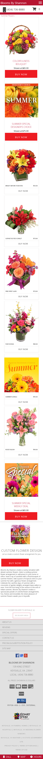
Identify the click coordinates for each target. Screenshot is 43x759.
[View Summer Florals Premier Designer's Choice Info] (21, 375)
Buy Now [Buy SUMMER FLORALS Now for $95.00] (23, 402)
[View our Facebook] (17, 656)
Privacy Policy (11, 746)
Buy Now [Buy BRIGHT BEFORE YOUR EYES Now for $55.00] (23, 191)
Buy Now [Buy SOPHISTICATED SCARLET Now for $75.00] (23, 243)
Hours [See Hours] (36, 756)
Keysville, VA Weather (11, 738)
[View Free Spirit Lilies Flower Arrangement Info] (21, 269)
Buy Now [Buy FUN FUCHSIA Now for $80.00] (23, 349)
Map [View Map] (21, 756)
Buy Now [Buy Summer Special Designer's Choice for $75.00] (21, 137)
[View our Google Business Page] (21, 656)
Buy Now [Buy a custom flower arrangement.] (15, 563)
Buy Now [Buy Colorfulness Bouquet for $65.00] (21, 74)
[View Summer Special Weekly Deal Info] (21, 480)
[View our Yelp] (26, 656)
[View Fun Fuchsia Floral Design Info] (21, 322)
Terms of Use (22, 750)
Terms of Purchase (28, 746)
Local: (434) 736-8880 (21, 674)
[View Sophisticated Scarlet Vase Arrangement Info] (21, 216)
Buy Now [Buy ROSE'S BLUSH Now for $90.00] (23, 455)
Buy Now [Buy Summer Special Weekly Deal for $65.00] (21, 516)
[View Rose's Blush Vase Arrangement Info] (21, 427)
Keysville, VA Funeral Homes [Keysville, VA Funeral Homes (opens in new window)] (15, 726)
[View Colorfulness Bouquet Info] (21, 38)
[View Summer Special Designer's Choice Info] (21, 100)
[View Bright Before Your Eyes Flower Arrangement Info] (21, 164)
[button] (36, 9)
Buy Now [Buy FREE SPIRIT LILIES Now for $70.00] (23, 296)
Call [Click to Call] (7, 756)
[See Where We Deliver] (21, 615)
